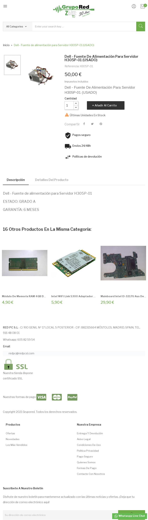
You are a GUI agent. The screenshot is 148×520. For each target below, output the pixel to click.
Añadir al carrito (106, 105)
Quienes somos (86, 462)
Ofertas (10, 433)
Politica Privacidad (88, 450)
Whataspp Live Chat (129, 516)
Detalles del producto (51, 180)
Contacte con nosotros (91, 473)
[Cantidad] (69, 105)
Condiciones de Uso (89, 444)
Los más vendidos (16, 444)
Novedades (12, 439)
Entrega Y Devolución (90, 433)
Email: (6, 346)
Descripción (16, 180)
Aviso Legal (84, 439)
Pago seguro (85, 456)
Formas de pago (87, 468)
